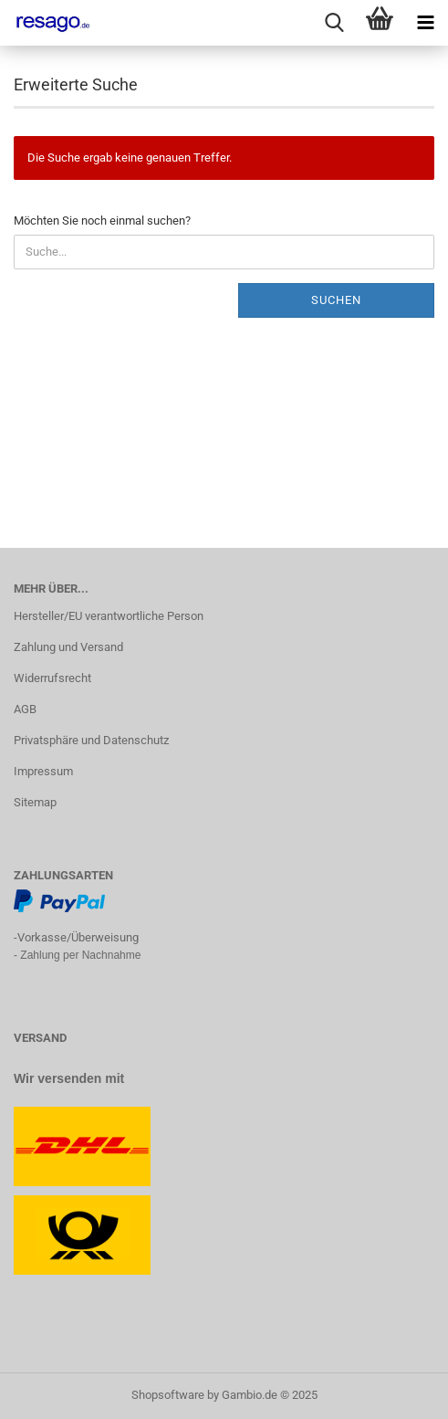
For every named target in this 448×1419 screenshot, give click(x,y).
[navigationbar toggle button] (425, 23)
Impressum (43, 771)
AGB (25, 709)
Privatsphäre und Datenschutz (91, 740)
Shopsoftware (167, 1395)
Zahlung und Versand (68, 647)
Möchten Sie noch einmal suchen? (102, 220)
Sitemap (35, 802)
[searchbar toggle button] (334, 23)
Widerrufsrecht (52, 678)
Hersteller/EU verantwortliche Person (108, 616)
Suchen (336, 300)
